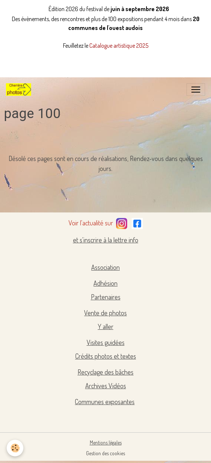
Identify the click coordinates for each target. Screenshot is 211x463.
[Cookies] (15, 448)
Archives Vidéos (105, 386)
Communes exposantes (105, 401)
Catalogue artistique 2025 (118, 45)
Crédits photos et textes (105, 356)
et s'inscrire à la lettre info (105, 240)
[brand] (20, 89)
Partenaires (106, 297)
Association (105, 267)
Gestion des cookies (105, 453)
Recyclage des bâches (105, 372)
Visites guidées (106, 342)
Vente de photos (105, 313)
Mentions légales (106, 442)
